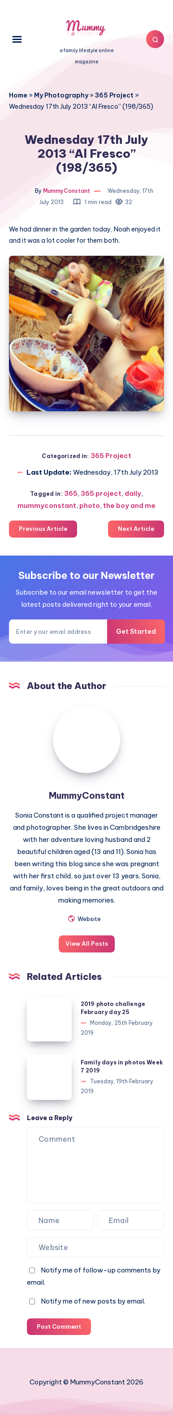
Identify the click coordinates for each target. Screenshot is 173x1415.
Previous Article (43, 528)
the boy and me (129, 505)
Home (18, 95)
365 (71, 493)
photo (89, 505)
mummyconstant (46, 505)
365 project (101, 493)
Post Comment (59, 1326)
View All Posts (86, 943)
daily (133, 493)
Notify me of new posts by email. (93, 1301)
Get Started (136, 631)
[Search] (155, 39)
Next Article (136, 528)
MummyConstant (87, 795)
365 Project (114, 95)
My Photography (61, 95)
